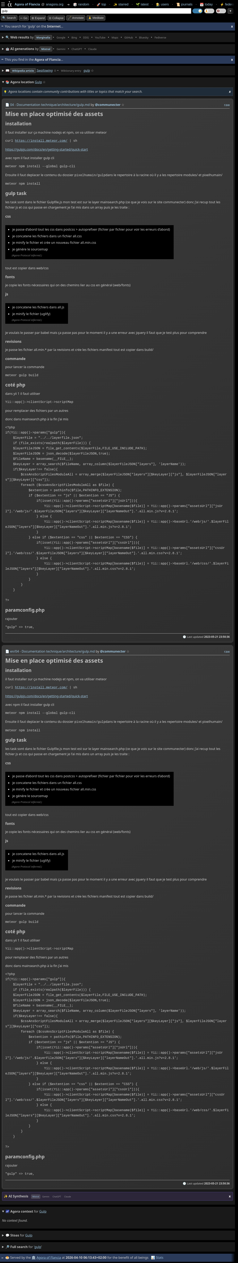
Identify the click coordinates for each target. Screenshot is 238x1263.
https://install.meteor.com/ (41, 141)
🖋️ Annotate (76, 17)
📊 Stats (158, 1256)
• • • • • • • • (96, 37)
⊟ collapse (56, 18)
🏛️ (34, 1256)
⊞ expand (38, 18)
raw (227, 105)
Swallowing (50, 70)
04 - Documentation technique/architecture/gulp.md (50, 104)
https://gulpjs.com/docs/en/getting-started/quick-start (46, 149)
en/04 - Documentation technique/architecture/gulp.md (52, 651)
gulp (97, 70)
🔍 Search (9, 17)
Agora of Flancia (49, 1256)
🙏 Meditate (96, 17)
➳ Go (23, 18)
